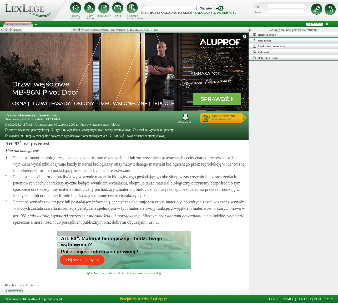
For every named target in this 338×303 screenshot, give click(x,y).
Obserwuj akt (185, 118)
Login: (258, 6)
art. (20, 216)
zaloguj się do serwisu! (216, 12)
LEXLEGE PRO (149, 29)
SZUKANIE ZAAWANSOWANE (132, 17)
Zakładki (261, 52)
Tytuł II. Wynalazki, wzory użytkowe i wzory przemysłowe (91, 130)
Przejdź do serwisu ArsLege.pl (143, 299)
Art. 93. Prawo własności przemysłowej (137, 136)
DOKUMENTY (104, 16)
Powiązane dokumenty (269, 46)
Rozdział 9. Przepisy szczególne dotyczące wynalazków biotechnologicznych (56, 136)
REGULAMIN (323, 299)
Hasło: (258, 12)
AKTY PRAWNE (89, 17)
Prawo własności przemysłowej (31, 115)
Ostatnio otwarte (266, 57)
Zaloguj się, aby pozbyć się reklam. (293, 30)
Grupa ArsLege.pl (50, 299)
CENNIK (118, 16)
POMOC (289, 299)
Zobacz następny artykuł (144, 273)
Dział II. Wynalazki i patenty (153, 130)
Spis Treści (262, 40)
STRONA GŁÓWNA (75, 17)
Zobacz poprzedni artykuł (105, 273)
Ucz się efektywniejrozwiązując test (223, 117)
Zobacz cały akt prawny (22, 285)
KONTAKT (304, 299)
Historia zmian (264, 34)
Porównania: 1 (14, 291)
